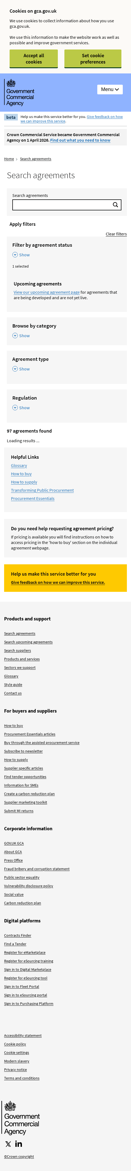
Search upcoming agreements (28, 641)
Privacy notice (15, 1069)
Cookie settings (16, 1052)
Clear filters (116, 234)
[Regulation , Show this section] (66, 403)
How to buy (21, 473)
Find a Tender (15, 943)
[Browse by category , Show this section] (66, 331)
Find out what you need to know (80, 140)
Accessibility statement (23, 1035)
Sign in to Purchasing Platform (28, 1003)
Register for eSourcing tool (25, 977)
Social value (14, 894)
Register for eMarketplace (24, 952)
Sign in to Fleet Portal (21, 986)
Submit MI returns (18, 810)
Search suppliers (17, 650)
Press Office (13, 860)
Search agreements (35, 158)
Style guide (13, 684)
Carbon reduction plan (22, 902)
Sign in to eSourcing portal (25, 995)
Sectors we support (20, 667)
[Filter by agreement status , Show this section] (66, 250)
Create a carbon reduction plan (29, 793)
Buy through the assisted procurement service (41, 742)
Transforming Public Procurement (42, 490)
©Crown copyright (19, 1156)
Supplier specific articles (23, 768)
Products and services (22, 658)
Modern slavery (16, 1061)
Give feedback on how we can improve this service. (58, 582)
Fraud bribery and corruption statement (37, 868)
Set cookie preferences (93, 58)
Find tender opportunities (25, 776)
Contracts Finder (17, 935)
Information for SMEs (21, 785)
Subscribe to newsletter (23, 751)
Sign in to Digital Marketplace (27, 969)
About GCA (13, 851)
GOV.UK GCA (14, 843)
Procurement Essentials (33, 498)
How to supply (24, 482)
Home (9, 158)
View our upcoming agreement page (47, 292)
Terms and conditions (21, 1078)
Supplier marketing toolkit (25, 802)
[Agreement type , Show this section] (66, 364)
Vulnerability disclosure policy (28, 885)
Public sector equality (21, 877)
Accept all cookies (34, 58)
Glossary (19, 465)
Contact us (13, 693)
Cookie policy (15, 1043)
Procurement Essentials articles (29, 734)
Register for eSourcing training (28, 960)
